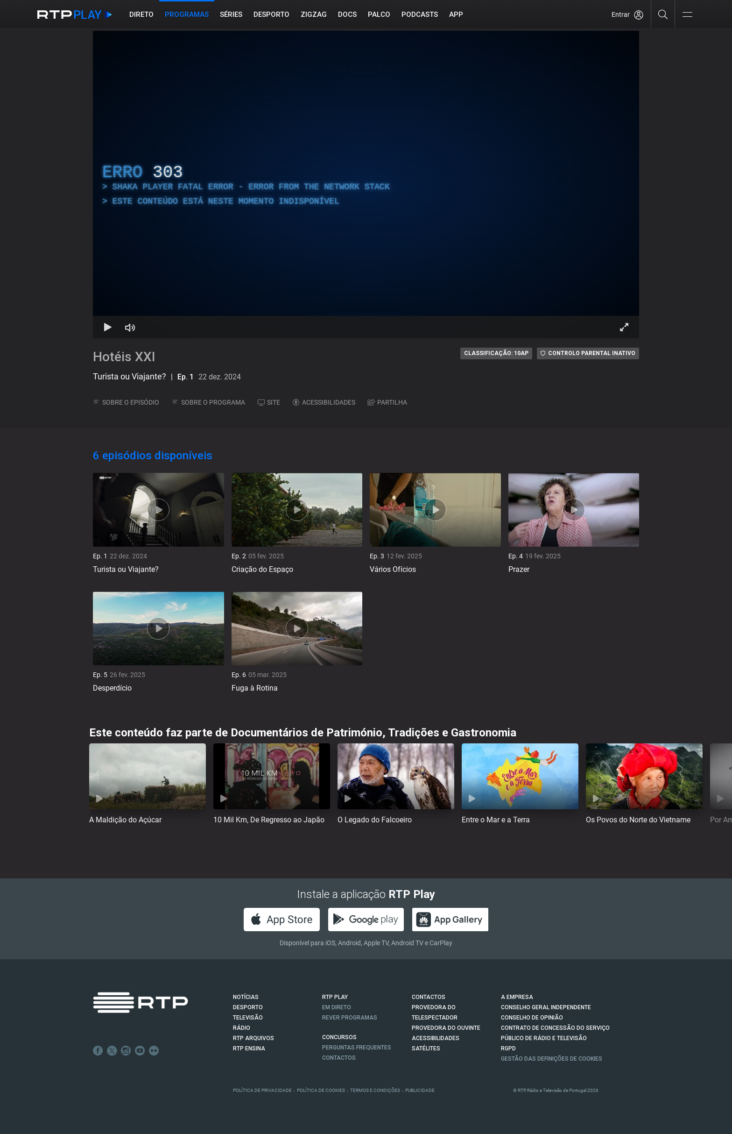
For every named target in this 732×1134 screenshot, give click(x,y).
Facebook (98, 1051)
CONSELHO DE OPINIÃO (532, 1017)
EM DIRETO (336, 1007)
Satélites (426, 1048)
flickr (154, 1051)
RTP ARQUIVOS (253, 1038)
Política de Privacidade (262, 1090)
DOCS (347, 14)
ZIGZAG (314, 14)
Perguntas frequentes (356, 1047)
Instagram (126, 1051)
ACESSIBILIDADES (324, 402)
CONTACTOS (428, 997)
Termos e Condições (375, 1090)
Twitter (112, 1051)
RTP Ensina (249, 1048)
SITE (269, 402)
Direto (141, 14)
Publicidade (420, 1090)
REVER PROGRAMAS (349, 1017)
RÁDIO (241, 1028)
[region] (366, 184)
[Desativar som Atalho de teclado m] (130, 327)
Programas (187, 14)
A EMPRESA (517, 997)
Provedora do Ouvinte (446, 1028)
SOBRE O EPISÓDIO (126, 402)
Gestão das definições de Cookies (551, 1059)
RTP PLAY (335, 997)
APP (456, 14)
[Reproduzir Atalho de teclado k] (108, 327)
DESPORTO (248, 1007)
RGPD (508, 1048)
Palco (379, 14)
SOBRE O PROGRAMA (208, 402)
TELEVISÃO (248, 1017)
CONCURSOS (339, 1037)
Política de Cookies (321, 1090)
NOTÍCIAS (246, 997)
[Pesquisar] (663, 14)
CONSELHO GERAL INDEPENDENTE (546, 1007)
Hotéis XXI (124, 356)
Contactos (339, 1058)
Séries (231, 14)
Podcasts (419, 14)
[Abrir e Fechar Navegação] (687, 15)
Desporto (271, 14)
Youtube (140, 1051)
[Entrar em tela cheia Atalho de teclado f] (624, 327)
